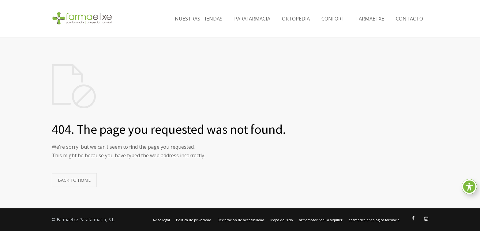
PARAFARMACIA (252, 18)
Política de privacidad (193, 220)
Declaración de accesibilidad (240, 220)
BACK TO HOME (74, 180)
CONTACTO (409, 18)
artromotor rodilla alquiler (321, 220)
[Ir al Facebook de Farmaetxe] (413, 218)
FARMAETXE (370, 18)
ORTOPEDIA (296, 18)
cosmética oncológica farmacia (374, 220)
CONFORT (333, 18)
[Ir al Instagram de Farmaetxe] (426, 218)
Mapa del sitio (281, 220)
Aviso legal (161, 220)
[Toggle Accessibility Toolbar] (469, 186)
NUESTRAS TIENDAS (199, 18)
